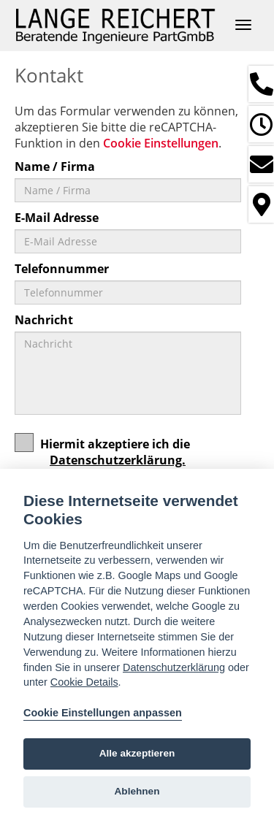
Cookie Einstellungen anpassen (102, 713)
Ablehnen (137, 791)
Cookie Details (84, 682)
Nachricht (44, 320)
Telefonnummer (62, 269)
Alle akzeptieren (137, 753)
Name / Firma (55, 166)
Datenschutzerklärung (174, 667)
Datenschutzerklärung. (118, 460)
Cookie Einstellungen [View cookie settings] (160, 143)
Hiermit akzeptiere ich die (102, 456)
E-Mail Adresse (57, 218)
